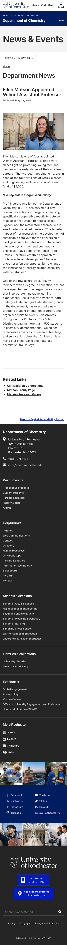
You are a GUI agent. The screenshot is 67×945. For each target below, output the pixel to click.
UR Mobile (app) (13, 555)
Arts (8, 752)
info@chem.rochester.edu (25, 465)
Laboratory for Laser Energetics (22, 638)
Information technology (17, 565)
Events (9, 739)
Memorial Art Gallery (15, 666)
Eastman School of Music (18, 613)
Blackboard (10, 570)
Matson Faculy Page (21, 390)
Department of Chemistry (24, 20)
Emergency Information (46, 923)
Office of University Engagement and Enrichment (32, 704)
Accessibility (11, 694)
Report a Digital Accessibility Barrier (42, 419)
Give (50, 5)
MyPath (7, 580)
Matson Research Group (24, 394)
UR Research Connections (25, 386)
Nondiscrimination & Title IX (20, 709)
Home (6, 66)
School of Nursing (14, 623)
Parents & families (14, 497)
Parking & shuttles (14, 560)
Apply (35, 5)
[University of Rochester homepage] (16, 5)
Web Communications (16, 535)
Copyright (24, 923)
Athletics (11, 746)
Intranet (8, 530)
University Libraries (15, 661)
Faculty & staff (11, 502)
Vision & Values (12, 699)
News (9, 732)
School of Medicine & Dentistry (21, 618)
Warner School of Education (20, 633)
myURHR (8, 575)
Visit (43, 5)
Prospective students (16, 487)
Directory (8, 545)
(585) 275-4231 (19, 459)
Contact (8, 540)
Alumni (7, 507)
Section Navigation (19, 58)
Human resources (14, 550)
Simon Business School (17, 628)
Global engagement (15, 689)
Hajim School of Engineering (20, 608)
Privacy (11, 923)
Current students (13, 492)
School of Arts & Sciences (20, 15)
